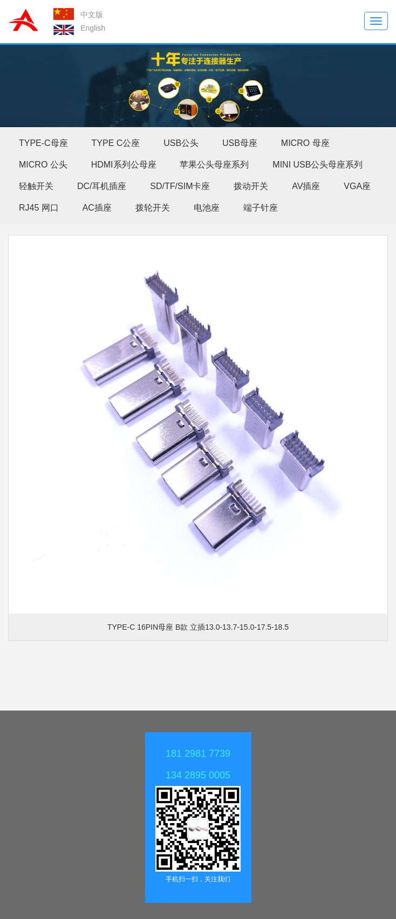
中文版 (91, 14)
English (92, 28)
